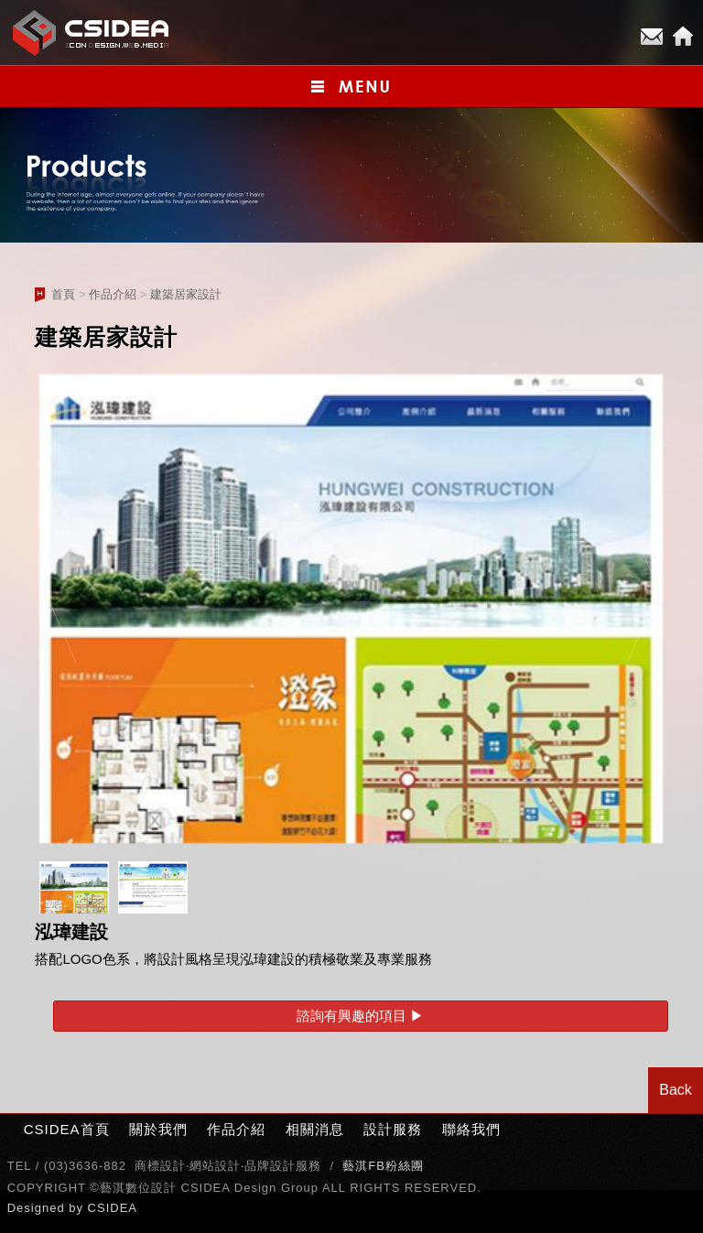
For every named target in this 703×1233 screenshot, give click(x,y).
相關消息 (315, 1129)
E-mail (652, 37)
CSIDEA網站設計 (91, 32)
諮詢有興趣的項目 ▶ (360, 1015)
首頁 (63, 294)
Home (683, 37)
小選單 (351, 86)
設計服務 (392, 1129)
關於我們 (158, 1129)
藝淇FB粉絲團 (383, 1166)
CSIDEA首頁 (67, 1129)
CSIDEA (112, 1208)
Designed (38, 1208)
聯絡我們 (471, 1129)
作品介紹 (112, 294)
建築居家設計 (186, 294)
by (78, 1208)
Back (675, 1090)
